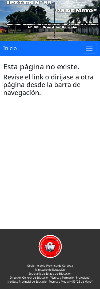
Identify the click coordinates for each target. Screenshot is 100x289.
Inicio (10, 48)
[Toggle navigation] (89, 48)
